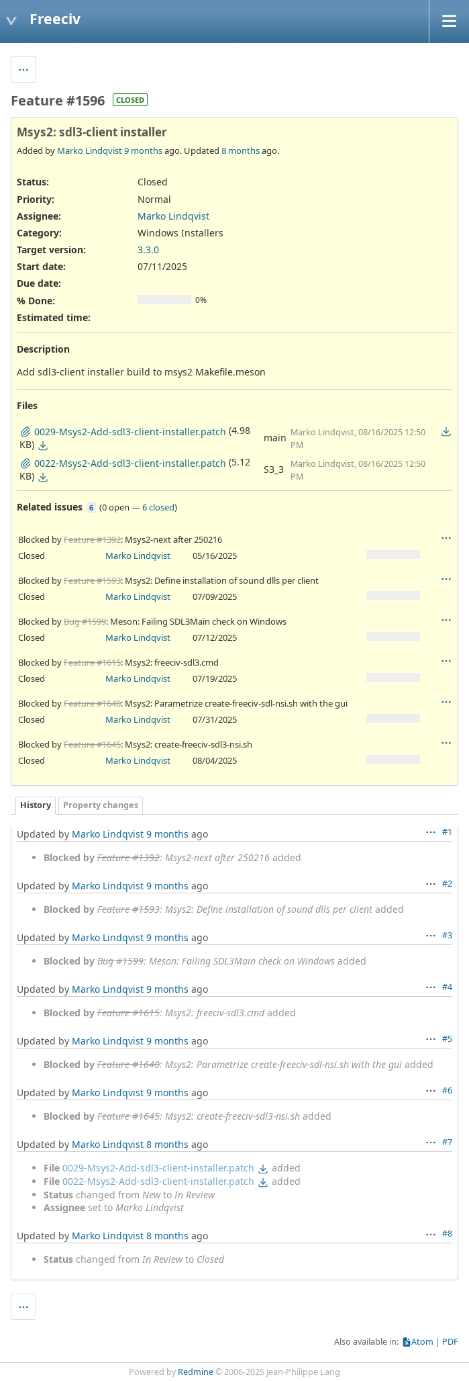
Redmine (195, 1372)
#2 (447, 883)
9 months (143, 150)
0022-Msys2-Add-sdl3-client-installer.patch (158, 1181)
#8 (447, 1233)
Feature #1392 (92, 539)
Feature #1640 (92, 703)
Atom (422, 1341)
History (35, 805)
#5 (447, 1038)
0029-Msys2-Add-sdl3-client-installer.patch (158, 1167)
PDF (450, 1341)
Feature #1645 (92, 744)
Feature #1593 (92, 580)
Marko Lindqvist (89, 150)
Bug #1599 (85, 621)
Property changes (100, 805)
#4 (447, 987)
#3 (447, 935)
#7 (447, 1142)
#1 (447, 832)
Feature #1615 (92, 662)
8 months (240, 150)
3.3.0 (148, 249)
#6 (447, 1090)
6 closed (158, 507)
